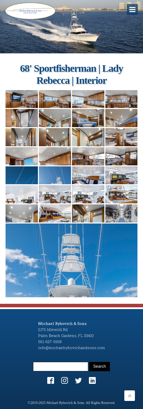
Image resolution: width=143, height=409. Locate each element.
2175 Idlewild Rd (53, 329)
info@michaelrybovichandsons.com (71, 347)
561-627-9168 (50, 341)
